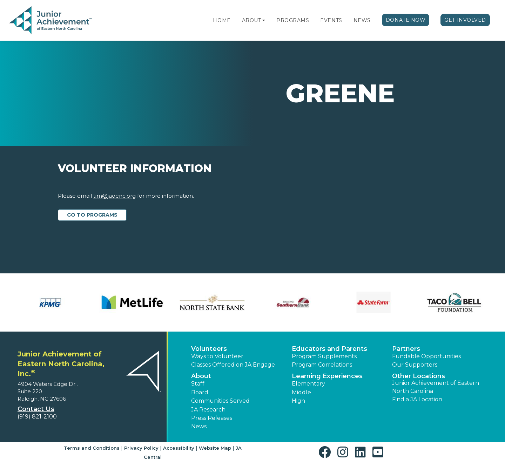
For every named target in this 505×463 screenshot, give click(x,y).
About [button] (201, 376)
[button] (263, 20)
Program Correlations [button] (322, 364)
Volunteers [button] (209, 349)
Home (221, 20)
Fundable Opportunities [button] (426, 356)
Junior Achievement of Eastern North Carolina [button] (435, 387)
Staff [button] (197, 383)
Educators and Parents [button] (329, 349)
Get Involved (465, 20)
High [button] (298, 400)
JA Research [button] (208, 409)
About (251, 20)
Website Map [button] (215, 448)
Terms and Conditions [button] (92, 448)
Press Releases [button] (211, 418)
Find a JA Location (417, 399)
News (362, 20)
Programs (292, 20)
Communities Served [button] (220, 400)
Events (331, 20)
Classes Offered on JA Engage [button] (233, 364)
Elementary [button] (308, 383)
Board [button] (199, 392)
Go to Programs (92, 215)
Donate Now (406, 20)
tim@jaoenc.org (114, 195)
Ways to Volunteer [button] (217, 356)
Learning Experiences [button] (327, 376)
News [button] (199, 426)
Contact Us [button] (36, 409)
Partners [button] (406, 349)
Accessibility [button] (178, 448)
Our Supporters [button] (414, 364)
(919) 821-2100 (37, 416)
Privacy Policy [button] (141, 448)
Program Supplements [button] (324, 356)
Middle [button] (301, 392)
